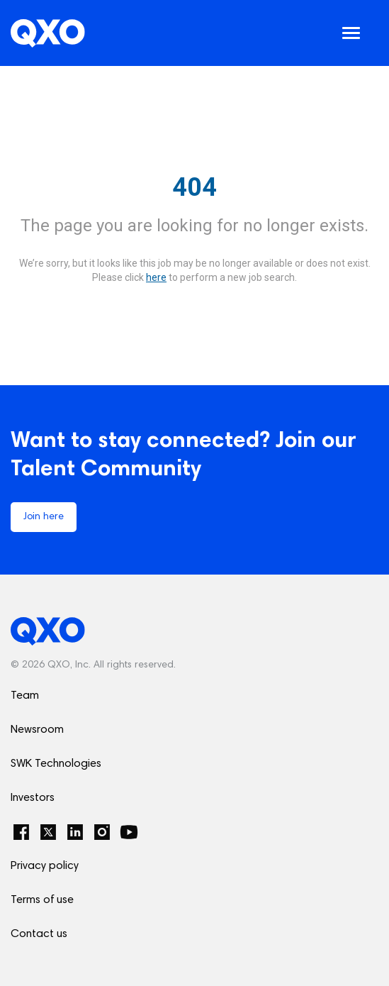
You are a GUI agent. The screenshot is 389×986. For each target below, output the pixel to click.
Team (25, 696)
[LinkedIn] (75, 832)
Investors (33, 798)
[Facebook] (21, 832)
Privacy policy (45, 866)
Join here (43, 517)
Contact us (39, 934)
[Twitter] (48, 832)
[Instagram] (102, 832)
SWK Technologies (56, 764)
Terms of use (42, 900)
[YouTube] (129, 832)
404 (194, 187)
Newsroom (37, 730)
